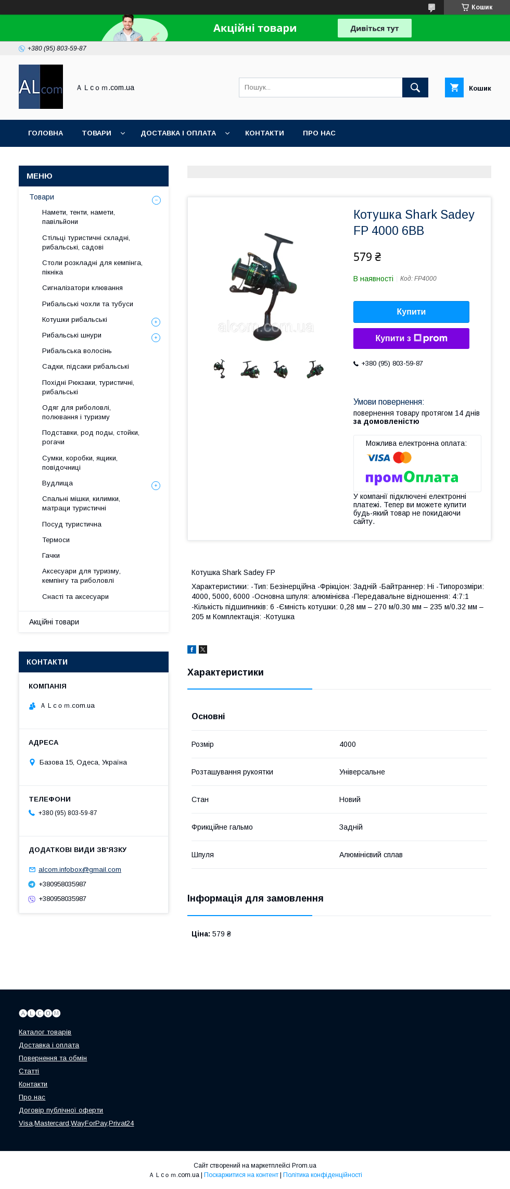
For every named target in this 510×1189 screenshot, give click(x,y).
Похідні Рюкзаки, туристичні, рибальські (88, 387)
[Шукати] (415, 87)
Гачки (51, 555)
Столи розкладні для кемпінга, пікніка (92, 267)
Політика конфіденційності (322, 1175)
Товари (96, 133)
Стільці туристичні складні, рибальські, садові (86, 242)
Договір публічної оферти (61, 1110)
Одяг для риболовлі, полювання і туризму (76, 412)
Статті (29, 1071)
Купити (411, 311)
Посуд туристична (71, 524)
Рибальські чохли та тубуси (87, 304)
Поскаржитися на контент (241, 1175)
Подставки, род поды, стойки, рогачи (90, 437)
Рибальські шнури (71, 335)
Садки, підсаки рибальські (85, 366)
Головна (45, 133)
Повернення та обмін (53, 1058)
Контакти (264, 133)
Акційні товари (54, 622)
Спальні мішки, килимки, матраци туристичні (81, 503)
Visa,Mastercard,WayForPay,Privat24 (76, 1123)
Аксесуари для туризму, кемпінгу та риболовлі (81, 575)
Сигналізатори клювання (82, 288)
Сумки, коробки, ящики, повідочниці (80, 462)
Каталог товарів (45, 1032)
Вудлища (57, 483)
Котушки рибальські (74, 319)
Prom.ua (304, 1165)
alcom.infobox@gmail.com (80, 869)
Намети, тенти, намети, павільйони (78, 217)
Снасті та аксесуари (75, 596)
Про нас (319, 133)
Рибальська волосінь (77, 351)
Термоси (56, 540)
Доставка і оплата (178, 133)
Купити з (411, 338)
